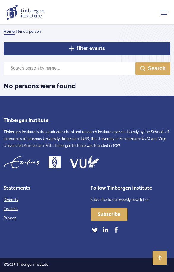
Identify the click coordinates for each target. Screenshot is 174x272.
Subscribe (109, 214)
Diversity (11, 199)
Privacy (10, 218)
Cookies (11, 209)
